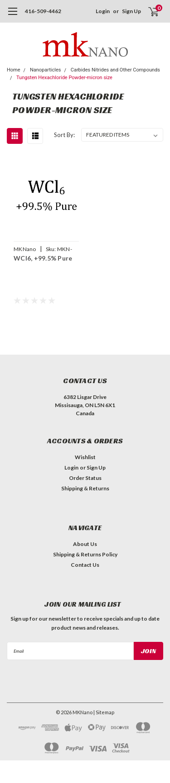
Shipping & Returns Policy (85, 554)
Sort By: (64, 134)
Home (13, 70)
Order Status (85, 478)
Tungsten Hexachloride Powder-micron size (64, 78)
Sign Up (131, 11)
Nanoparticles (45, 70)
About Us (85, 544)
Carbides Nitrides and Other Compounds (115, 70)
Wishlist (85, 457)
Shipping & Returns (85, 488)
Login (103, 11)
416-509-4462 (43, 11)
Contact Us (85, 564)
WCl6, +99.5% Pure (43, 258)
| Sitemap (103, 712)
